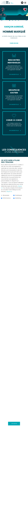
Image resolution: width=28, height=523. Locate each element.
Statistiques (18, 195)
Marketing (18, 198)
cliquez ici (9, 191)
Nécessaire (6, 195)
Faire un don (14, 43)
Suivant (26, 20)
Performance (6, 198)
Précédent (2, 20)
